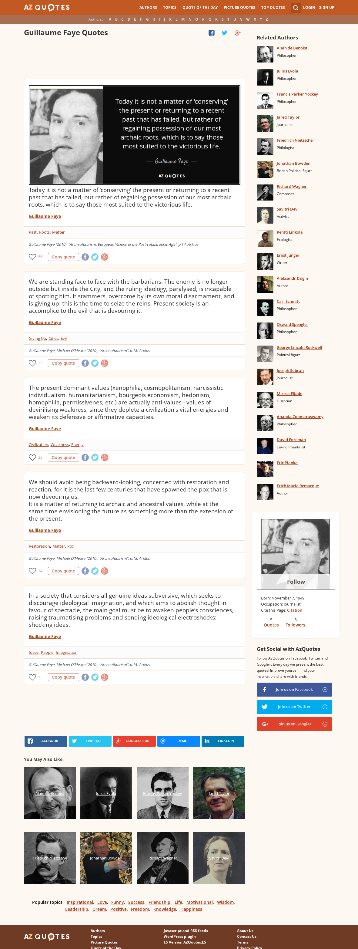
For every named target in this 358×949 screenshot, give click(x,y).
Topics (169, 7)
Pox (70, 546)
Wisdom (225, 902)
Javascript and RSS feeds (186, 930)
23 (40, 457)
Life (178, 902)
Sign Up (326, 7)
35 (40, 363)
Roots (44, 232)
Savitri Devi (288, 209)
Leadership (76, 909)
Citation (294, 610)
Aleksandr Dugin (292, 278)
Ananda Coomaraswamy (300, 416)
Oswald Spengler (292, 324)
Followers (295, 625)
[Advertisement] (134, 59)
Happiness (191, 909)
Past (33, 232)
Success (136, 902)
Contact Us (246, 936)
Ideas (33, 652)
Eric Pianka (287, 462)
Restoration (39, 546)
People (47, 652)
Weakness (60, 444)
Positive (118, 909)
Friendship (159, 902)
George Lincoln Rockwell (299, 347)
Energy (77, 444)
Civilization (38, 444)
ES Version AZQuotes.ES (185, 942)
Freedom (140, 909)
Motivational (199, 902)
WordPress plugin (180, 936)
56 (40, 256)
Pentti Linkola (290, 232)
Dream (99, 909)
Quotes (271, 625)
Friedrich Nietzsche (295, 140)
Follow (296, 581)
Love (102, 902)
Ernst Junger (288, 255)
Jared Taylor (288, 117)
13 (40, 677)
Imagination (67, 652)
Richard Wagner (292, 186)
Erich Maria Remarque (298, 485)
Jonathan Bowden (293, 163)
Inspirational (80, 902)
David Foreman (291, 439)
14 (40, 570)
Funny (117, 902)
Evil (64, 338)
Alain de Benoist (292, 48)
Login (309, 7)
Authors (148, 7)
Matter (58, 232)
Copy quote (63, 257)
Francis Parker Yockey (297, 94)
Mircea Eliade (289, 393)
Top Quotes (273, 7)
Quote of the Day (200, 7)
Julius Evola (287, 71)
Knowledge (164, 909)
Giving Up (37, 338)
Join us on (294, 689)
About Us (245, 930)
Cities (53, 338)
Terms (242, 942)
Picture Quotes (239, 7)
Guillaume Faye (45, 216)
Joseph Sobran (290, 370)
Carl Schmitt (288, 301)
